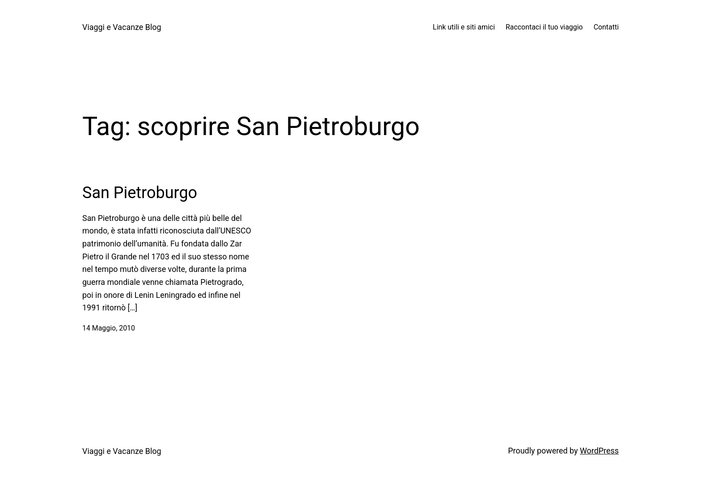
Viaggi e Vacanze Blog (121, 27)
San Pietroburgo (139, 192)
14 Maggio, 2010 (108, 328)
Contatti (606, 27)
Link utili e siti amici (464, 27)
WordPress (599, 450)
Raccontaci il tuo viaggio (544, 27)
